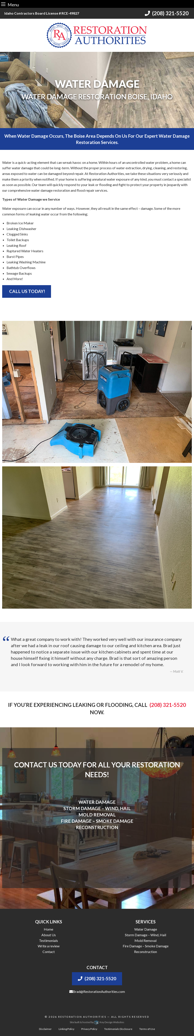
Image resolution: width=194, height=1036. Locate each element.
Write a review (49, 946)
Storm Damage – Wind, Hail (145, 935)
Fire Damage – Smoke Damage (145, 946)
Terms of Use (147, 1029)
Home (48, 929)
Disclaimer (45, 1029)
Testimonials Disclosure (118, 1029)
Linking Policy (66, 1029)
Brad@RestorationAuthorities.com (97, 991)
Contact (49, 952)
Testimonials (48, 940)
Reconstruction (145, 952)
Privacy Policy (89, 1029)
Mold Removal (145, 940)
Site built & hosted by (97, 1022)
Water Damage (145, 929)
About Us (48, 935)
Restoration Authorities (82, 1016)
